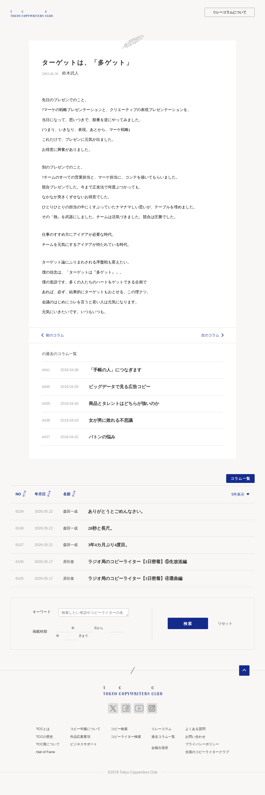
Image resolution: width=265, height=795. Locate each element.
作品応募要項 (80, 736)
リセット (225, 623)
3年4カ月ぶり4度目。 (109, 544)
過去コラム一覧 (163, 736)
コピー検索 (119, 728)
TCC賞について (48, 744)
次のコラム (210, 334)
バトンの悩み (102, 436)
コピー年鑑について (85, 728)
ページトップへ (244, 670)
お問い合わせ (195, 736)
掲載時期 (40, 631)
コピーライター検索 (126, 736)
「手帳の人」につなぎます (115, 369)
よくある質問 (195, 728)
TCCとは (43, 728)
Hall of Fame (45, 751)
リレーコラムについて (229, 12)
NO (21, 493)
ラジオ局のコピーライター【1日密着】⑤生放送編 (137, 561)
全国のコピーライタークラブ (207, 751)
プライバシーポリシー (202, 744)
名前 (69, 493)
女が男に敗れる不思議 (111, 419)
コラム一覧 (241, 478)
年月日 (43, 493)
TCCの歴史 (44, 736)
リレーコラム (161, 728)
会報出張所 (159, 747)
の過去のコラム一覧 (59, 353)
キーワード (42, 611)
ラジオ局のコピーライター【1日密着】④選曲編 (135, 577)
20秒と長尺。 (101, 527)
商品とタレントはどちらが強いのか (124, 402)
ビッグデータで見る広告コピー (119, 386)
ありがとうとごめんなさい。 (116, 510)
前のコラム (55, 334)
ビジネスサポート (83, 744)
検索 (188, 623)
